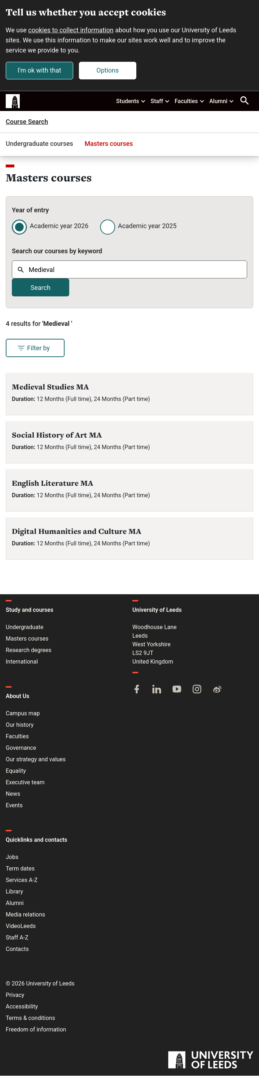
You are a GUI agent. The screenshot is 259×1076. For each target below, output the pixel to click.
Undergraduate (24, 627)
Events (14, 805)
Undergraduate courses (39, 144)
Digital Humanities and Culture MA (76, 531)
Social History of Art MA (57, 435)
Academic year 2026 (59, 226)
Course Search (27, 122)
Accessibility (22, 1006)
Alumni (221, 101)
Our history (20, 725)
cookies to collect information (71, 30)
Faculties (190, 101)
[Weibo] (217, 690)
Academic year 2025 (147, 226)
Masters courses (109, 144)
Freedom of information (36, 1029)
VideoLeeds (21, 926)
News (13, 794)
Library (14, 891)
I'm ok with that (39, 70)
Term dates (20, 868)
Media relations (25, 914)
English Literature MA (52, 483)
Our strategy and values (36, 759)
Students (131, 101)
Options (107, 70)
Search (40, 287)
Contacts (17, 949)
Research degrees (28, 650)
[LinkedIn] (157, 690)
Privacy (15, 995)
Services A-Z (22, 880)
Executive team (25, 782)
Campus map (23, 713)
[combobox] (129, 270)
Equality (16, 771)
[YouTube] (177, 690)
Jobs (12, 857)
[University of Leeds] (210, 1061)
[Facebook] (136, 690)
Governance (21, 748)
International (22, 662)
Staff (160, 101)
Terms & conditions (30, 1018)
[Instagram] (197, 690)
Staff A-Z (17, 937)
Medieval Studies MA (50, 387)
